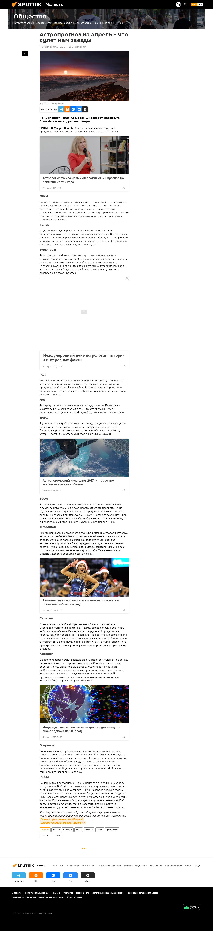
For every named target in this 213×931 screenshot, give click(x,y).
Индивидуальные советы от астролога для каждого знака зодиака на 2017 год (81, 729)
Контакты (68, 892)
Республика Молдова (109, 865)
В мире (78, 829)
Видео (199, 865)
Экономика (72, 865)
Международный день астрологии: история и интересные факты (84, 357)
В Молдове (67, 829)
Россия (128, 865)
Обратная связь (74, 896)
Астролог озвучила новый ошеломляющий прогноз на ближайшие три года (83, 180)
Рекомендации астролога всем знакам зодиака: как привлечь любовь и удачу (81, 602)
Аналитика (156, 865)
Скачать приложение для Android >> (62, 822)
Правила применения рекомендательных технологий (37, 896)
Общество (45, 829)
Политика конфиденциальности (107, 892)
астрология (45, 835)
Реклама (56, 892)
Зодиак (57, 835)
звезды (100, 829)
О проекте (17, 892)
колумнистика (173, 865)
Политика (57, 865)
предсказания (112, 829)
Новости (56, 829)
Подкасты (141, 865)
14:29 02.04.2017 (48, 46)
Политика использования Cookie (142, 892)
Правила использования (36, 892)
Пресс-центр (82, 892)
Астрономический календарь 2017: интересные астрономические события (78, 482)
